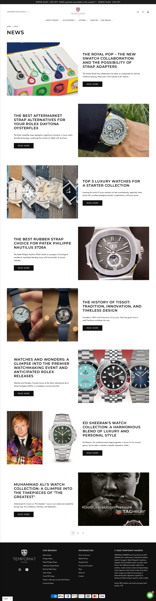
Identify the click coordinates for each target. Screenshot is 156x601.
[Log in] (142, 11)
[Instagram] (19, 569)
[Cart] (147, 11)
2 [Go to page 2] (78, 533)
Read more (92, 84)
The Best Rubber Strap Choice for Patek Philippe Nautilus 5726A (42, 243)
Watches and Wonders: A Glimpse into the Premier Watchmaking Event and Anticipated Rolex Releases (41, 367)
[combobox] (7, 599)
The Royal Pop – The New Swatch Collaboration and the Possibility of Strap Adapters (109, 60)
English (6, 599)
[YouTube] (27, 569)
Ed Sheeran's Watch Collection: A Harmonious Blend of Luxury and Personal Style (112, 429)
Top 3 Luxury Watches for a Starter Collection (111, 183)
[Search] (137, 11)
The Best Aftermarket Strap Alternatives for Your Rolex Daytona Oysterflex (39, 122)
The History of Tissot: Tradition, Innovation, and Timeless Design (112, 306)
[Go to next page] (83, 533)
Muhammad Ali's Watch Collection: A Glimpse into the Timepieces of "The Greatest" (43, 490)
